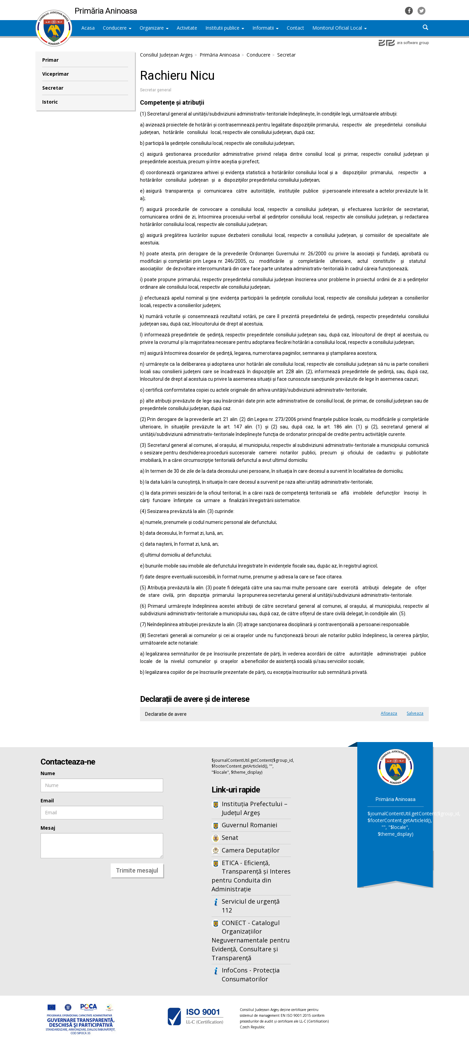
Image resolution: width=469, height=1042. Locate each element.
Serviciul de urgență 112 (251, 905)
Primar (50, 60)
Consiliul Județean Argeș (166, 54)
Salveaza (415, 713)
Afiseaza (389, 713)
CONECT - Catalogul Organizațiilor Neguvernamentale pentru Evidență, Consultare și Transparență (251, 940)
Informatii (265, 28)
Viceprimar (55, 74)
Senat (230, 837)
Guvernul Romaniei (249, 825)
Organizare (154, 28)
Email (47, 800)
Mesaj (48, 828)
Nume (48, 773)
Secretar (52, 88)
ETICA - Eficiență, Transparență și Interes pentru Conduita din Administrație (251, 876)
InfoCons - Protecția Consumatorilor (251, 974)
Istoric (50, 102)
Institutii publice (224, 28)
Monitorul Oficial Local (339, 28)
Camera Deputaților (251, 850)
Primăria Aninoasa (220, 54)
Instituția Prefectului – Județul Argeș (254, 808)
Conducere (117, 28)
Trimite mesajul (137, 870)
